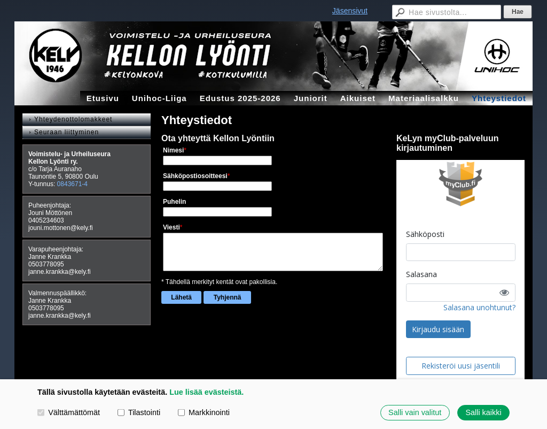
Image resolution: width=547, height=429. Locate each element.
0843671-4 (72, 184)
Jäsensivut (350, 10)
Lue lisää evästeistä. (206, 392)
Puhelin (174, 201)
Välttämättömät (68, 412)
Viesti (171, 227)
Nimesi (173, 150)
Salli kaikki (483, 412)
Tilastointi (139, 412)
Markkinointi (204, 412)
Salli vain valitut (414, 412)
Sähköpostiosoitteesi (195, 176)
